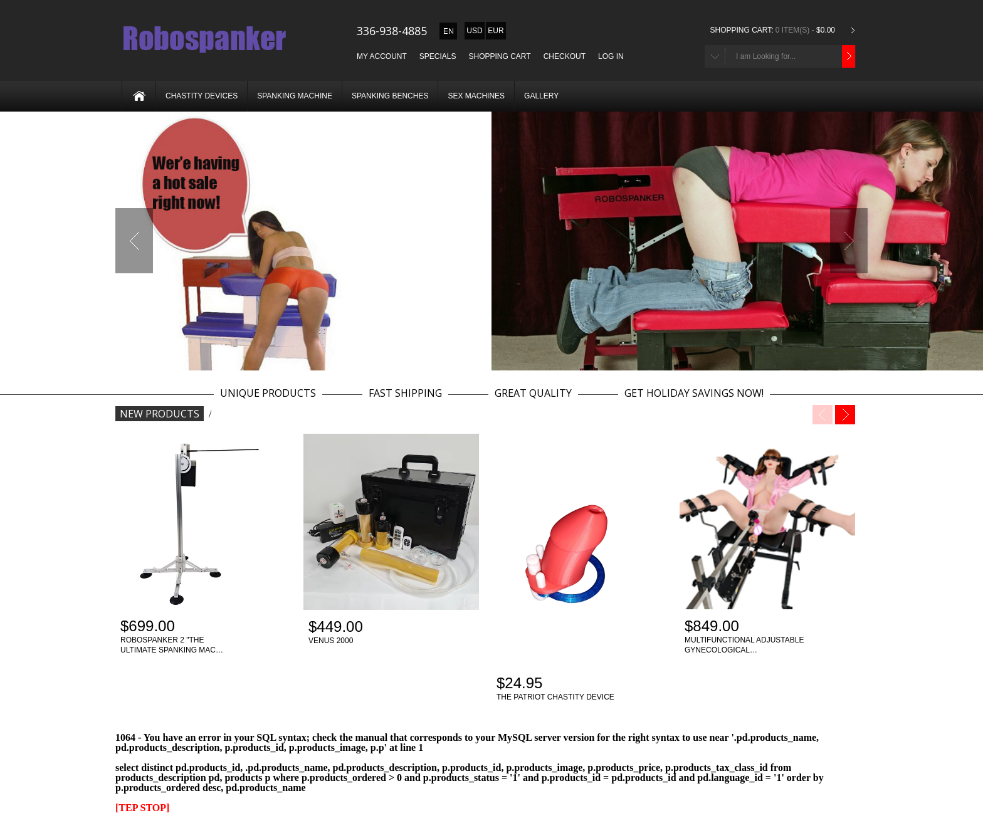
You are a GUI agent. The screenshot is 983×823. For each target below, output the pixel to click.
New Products (159, 414)
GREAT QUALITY (533, 393)
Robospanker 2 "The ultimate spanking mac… (171, 645)
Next (849, 240)
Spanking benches (390, 96)
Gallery (541, 96)
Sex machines (476, 96)
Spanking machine (294, 96)
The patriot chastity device (555, 697)
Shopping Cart (500, 56)
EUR (495, 30)
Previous (134, 240)
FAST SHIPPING (405, 393)
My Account (382, 56)
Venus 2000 (330, 640)
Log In (611, 56)
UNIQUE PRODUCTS (268, 393)
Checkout (565, 56)
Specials (437, 56)
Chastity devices (202, 96)
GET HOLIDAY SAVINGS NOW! (694, 393)
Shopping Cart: (741, 30)
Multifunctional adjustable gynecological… (744, 645)
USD (474, 30)
